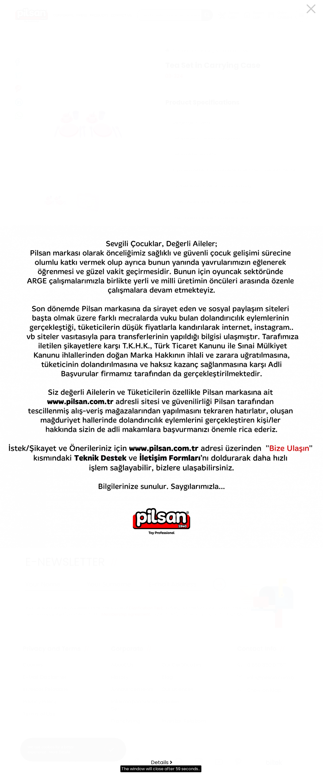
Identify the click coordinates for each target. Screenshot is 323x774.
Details (161, 762)
